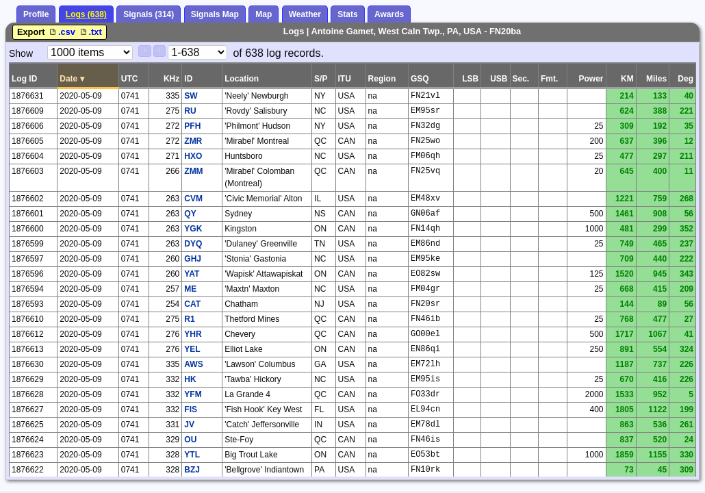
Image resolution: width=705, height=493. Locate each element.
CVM (193, 198)
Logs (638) (86, 14)
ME (190, 289)
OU (190, 439)
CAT (192, 304)
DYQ (193, 244)
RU (190, 111)
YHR (192, 334)
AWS (193, 364)
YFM (192, 394)
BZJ (192, 470)
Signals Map (215, 14)
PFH (192, 126)
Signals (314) (148, 14)
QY (190, 213)
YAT (191, 274)
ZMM (193, 171)
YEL (192, 349)
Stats (347, 14)
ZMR (193, 141)
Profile (36, 14)
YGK (193, 228)
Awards (389, 14)
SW (190, 96)
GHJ (192, 259)
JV (189, 424)
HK (190, 379)
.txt (90, 32)
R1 (189, 319)
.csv (62, 32)
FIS (190, 409)
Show (21, 53)
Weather (305, 14)
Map (263, 14)
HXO (193, 156)
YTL (192, 454)
